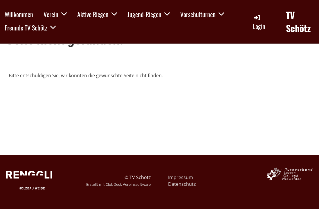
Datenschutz (182, 184)
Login (259, 22)
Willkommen (19, 14)
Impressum (180, 177)
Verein (55, 14)
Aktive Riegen (97, 14)
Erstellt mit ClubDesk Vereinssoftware (118, 184)
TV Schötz (298, 22)
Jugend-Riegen (148, 14)
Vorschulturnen (202, 14)
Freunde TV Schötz (30, 27)
